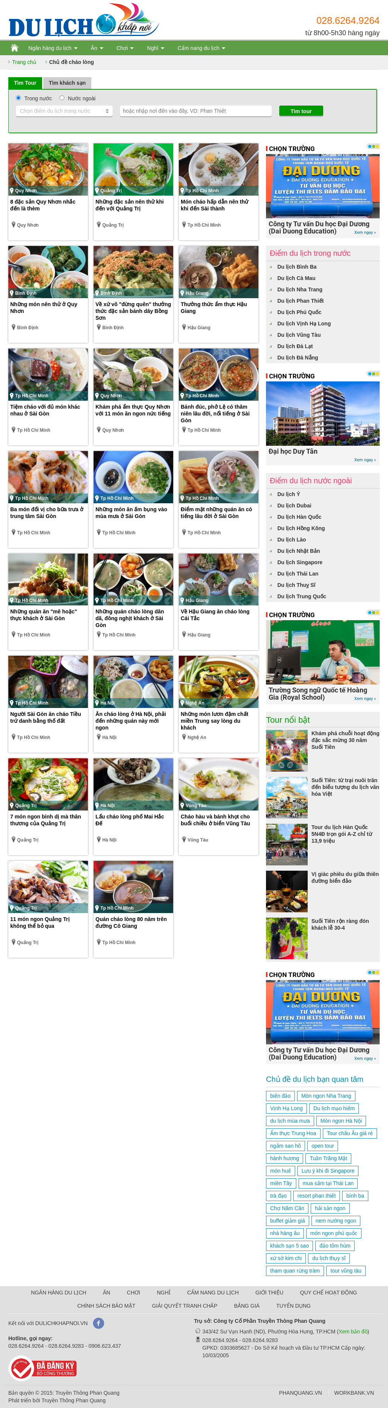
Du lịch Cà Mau (296, 278)
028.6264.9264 (348, 20)
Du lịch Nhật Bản (298, 551)
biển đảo (280, 1096)
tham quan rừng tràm (295, 1271)
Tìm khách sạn (67, 83)
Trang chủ (24, 62)
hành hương (284, 1158)
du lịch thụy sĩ (329, 1258)
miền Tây (281, 1183)
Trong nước (38, 98)
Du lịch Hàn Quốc (299, 517)
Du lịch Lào (291, 540)
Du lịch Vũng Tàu (299, 335)
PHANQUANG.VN (300, 1393)
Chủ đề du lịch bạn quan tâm (314, 1079)
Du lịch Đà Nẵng (297, 358)
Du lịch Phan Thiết (300, 301)
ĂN (106, 1293)
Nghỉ (152, 48)
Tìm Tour (25, 83)
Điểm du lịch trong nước (310, 253)
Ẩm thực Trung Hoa (293, 1133)
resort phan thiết (316, 1196)
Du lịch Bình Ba (297, 267)
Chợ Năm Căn (287, 1208)
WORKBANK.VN (354, 1393)
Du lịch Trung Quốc (301, 596)
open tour (322, 1146)
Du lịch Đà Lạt (295, 346)
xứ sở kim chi (286, 1258)
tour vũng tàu (345, 1271)
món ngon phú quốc (333, 1233)
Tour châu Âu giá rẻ (350, 1133)
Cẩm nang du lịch (198, 48)
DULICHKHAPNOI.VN (61, 1323)
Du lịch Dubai (294, 506)
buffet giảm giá (287, 1221)
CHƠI (133, 1293)
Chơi (122, 48)
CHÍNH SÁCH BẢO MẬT (106, 1306)
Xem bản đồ (353, 1332)
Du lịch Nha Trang (299, 289)
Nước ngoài (81, 98)
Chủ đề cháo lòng (71, 62)
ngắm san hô (285, 1146)
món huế (280, 1171)
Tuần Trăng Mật (328, 1158)
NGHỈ (164, 1293)
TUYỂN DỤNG (293, 1306)
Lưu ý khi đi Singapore (328, 1171)
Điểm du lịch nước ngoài (311, 480)
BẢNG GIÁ (247, 1306)
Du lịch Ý (288, 494)
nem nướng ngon (336, 1221)
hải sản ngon (330, 1208)
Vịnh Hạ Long (286, 1108)
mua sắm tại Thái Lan (328, 1183)
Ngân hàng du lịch (50, 48)
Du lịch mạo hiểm (334, 1108)
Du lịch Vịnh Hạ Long (304, 323)
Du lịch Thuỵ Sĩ (296, 585)
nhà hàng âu (285, 1233)
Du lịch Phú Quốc (299, 312)
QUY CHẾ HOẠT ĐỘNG (328, 1293)
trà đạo (278, 1196)
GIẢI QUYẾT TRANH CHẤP (184, 1306)
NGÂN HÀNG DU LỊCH (58, 1293)
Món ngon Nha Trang (326, 1096)
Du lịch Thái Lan (297, 574)
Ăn (94, 48)
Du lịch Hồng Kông (301, 528)
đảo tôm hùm (334, 1246)
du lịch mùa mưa (290, 1121)
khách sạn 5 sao (289, 1246)
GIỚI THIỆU (269, 1293)
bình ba (355, 1196)
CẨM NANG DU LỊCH (213, 1293)
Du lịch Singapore (299, 562)
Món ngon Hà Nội (341, 1121)
